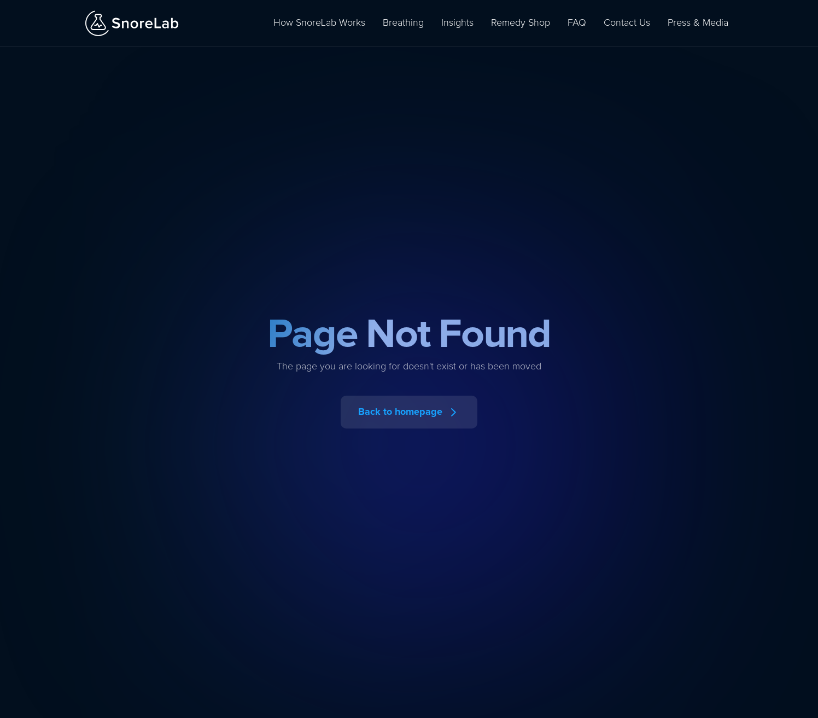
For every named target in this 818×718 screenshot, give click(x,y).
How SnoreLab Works (319, 23)
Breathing (403, 23)
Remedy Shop (520, 23)
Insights (457, 23)
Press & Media (698, 23)
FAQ (577, 23)
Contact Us (627, 23)
